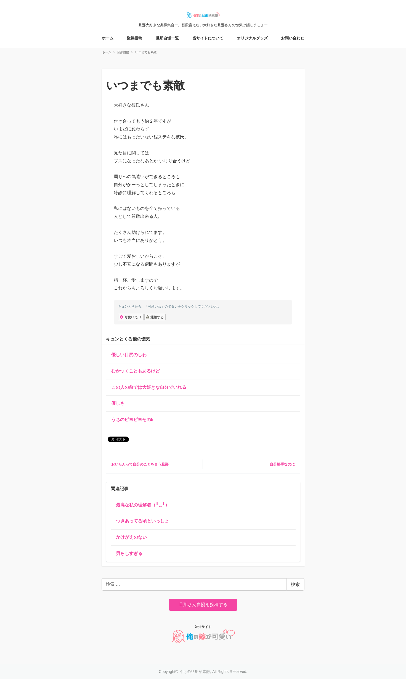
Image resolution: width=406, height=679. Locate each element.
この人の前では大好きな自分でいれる (148, 387)
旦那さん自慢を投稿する (203, 604)
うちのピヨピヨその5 (132, 419)
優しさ (117, 403)
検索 (295, 584)
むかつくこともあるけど (135, 371)
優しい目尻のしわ (129, 354)
